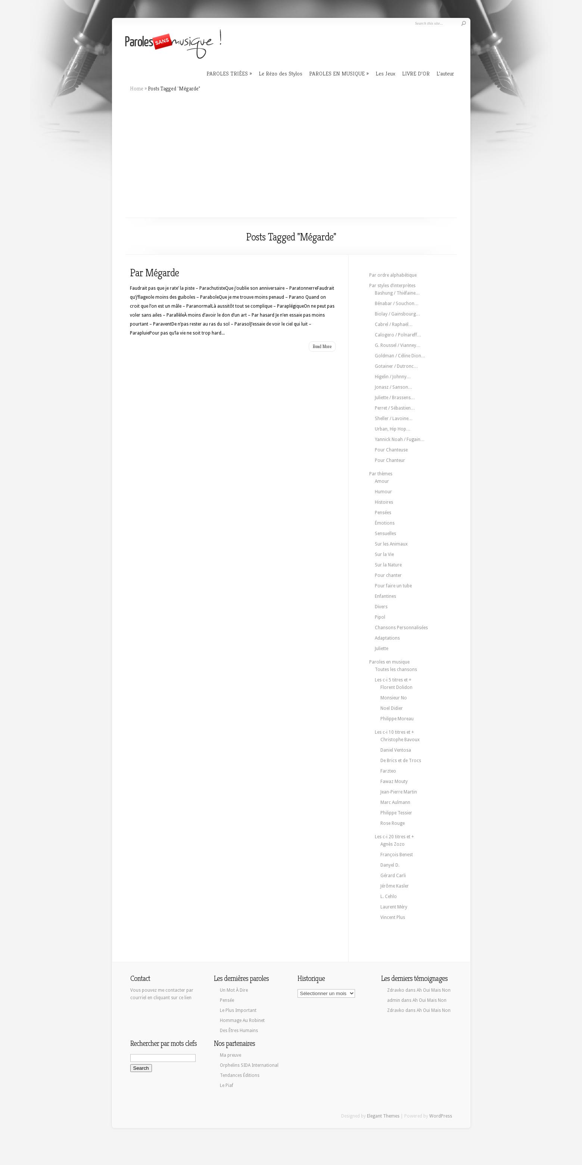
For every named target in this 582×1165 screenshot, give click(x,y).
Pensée (227, 1000)
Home (136, 88)
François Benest (396, 854)
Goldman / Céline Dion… (400, 355)
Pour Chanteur (390, 460)
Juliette (381, 648)
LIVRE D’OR (416, 73)
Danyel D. (389, 865)
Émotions (385, 523)
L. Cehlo (388, 896)
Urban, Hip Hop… (393, 429)
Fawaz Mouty (394, 781)
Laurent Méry (393, 907)
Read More (322, 346)
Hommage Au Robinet (242, 1020)
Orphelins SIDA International (249, 1065)
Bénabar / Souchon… (397, 303)
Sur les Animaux (391, 544)
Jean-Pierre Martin (398, 792)
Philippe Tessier (396, 813)
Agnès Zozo (392, 844)
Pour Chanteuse (391, 450)
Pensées (383, 512)
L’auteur (445, 73)
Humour (383, 491)
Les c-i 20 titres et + (394, 836)
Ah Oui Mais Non (434, 990)
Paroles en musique (389, 662)
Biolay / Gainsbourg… (397, 314)
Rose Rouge (392, 823)
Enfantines (385, 596)
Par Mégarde (154, 272)
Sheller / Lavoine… (394, 418)
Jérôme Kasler (394, 886)
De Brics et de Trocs (400, 760)
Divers (381, 606)
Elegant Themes (383, 1116)
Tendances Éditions (239, 1075)
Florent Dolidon (396, 687)
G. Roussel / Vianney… (398, 345)
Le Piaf (226, 1085)
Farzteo (388, 771)
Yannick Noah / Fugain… (400, 439)
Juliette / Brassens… (395, 397)
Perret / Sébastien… (395, 408)
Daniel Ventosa (395, 750)
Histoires (384, 502)
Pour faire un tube (393, 585)
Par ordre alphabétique (393, 275)
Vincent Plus (392, 917)
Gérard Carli (393, 875)
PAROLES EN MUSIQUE (337, 73)
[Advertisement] (291, 155)
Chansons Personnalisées (401, 627)
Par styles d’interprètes (392, 285)
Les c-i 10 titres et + (394, 732)
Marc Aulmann (395, 802)
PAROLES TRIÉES (227, 73)
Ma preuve (230, 1055)
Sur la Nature (388, 565)
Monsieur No (393, 697)
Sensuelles (385, 533)
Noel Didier (391, 708)
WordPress (440, 1116)
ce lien (185, 997)
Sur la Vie (384, 554)
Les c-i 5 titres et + (393, 680)
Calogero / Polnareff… (398, 335)
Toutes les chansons (396, 669)
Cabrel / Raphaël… (394, 324)
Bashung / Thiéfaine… (397, 293)
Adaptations (387, 638)
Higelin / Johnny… (393, 376)
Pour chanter (388, 575)
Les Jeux (385, 73)
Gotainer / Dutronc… (396, 366)
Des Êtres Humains (239, 1030)
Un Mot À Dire (234, 990)
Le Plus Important (238, 1010)
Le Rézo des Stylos (280, 73)
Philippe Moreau (397, 718)
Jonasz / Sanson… (394, 387)
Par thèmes (380, 473)
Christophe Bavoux (400, 739)
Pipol (380, 617)
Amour (382, 481)
